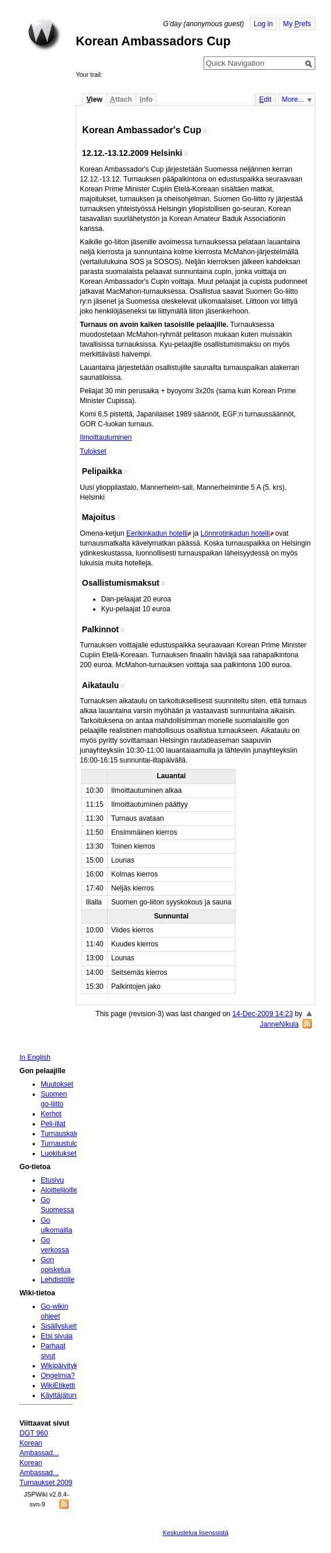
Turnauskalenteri (67, 1134)
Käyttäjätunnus (64, 1395)
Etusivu (52, 1180)
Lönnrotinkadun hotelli (235, 533)
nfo (146, 99)
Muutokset (57, 1084)
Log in (263, 24)
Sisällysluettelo (64, 1326)
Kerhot (51, 1114)
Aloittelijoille (59, 1190)
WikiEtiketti (58, 1385)
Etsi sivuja (57, 1336)
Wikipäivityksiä (64, 1366)
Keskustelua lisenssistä (195, 1532)
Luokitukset (59, 1153)
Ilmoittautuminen (105, 437)
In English (34, 1057)
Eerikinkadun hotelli (156, 533)
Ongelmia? (58, 1376)
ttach (121, 99)
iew (94, 99)
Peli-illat (53, 1124)
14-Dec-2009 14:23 (262, 1014)
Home (44, 34)
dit (265, 99)
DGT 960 (33, 1433)
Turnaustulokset (66, 1143)
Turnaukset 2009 (45, 1483)
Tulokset (93, 451)
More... (293, 99)
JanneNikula (279, 1024)
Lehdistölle (57, 1280)
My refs (297, 24)
